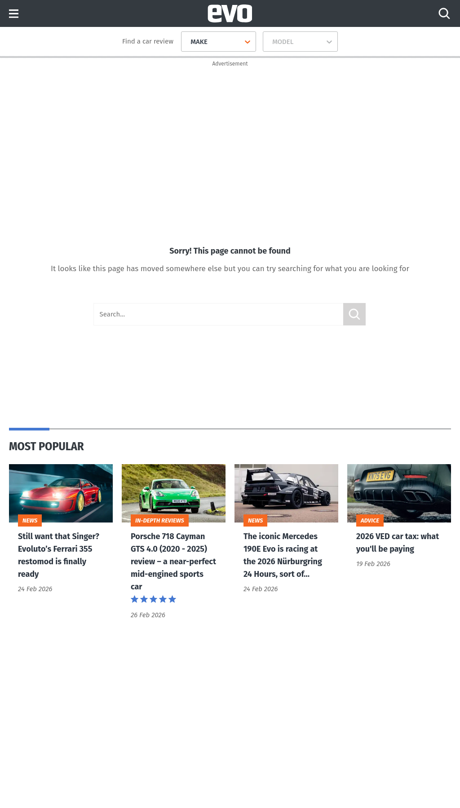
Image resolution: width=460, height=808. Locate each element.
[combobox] (187, 42)
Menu (13, 14)
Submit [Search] (354, 314)
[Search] (444, 13)
